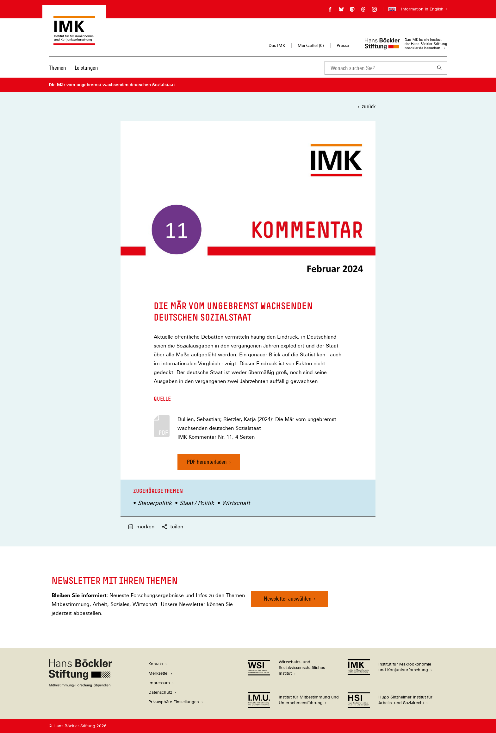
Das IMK (277, 45)
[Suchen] (439, 68)
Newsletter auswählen (288, 598)
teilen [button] (172, 527)
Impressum (159, 682)
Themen (57, 67)
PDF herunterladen (207, 461)
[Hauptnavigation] (73, 68)
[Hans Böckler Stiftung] (80, 685)
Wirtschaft (236, 503)
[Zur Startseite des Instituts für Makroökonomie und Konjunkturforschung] (74, 42)
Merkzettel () (311, 45)
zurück (368, 106)
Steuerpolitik (155, 503)
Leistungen (86, 67)
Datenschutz (160, 692)
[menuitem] (57, 72)
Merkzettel (158, 673)
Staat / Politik (196, 503)
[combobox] (378, 68)
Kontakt (155, 663)
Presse (343, 45)
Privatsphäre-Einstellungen (173, 701)
